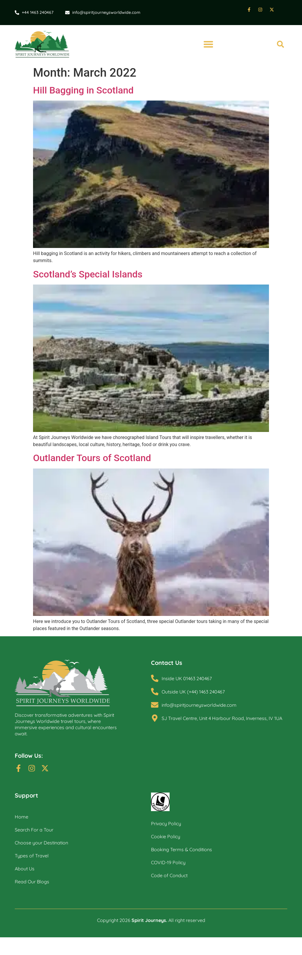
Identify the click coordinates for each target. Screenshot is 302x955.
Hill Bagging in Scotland (83, 90)
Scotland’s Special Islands (87, 274)
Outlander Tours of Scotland (92, 458)
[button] (208, 44)
